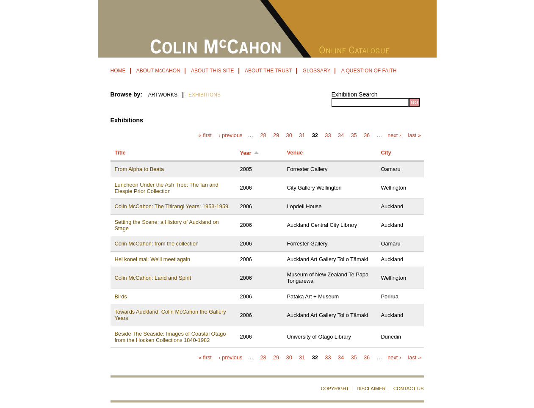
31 (302, 135)
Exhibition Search (355, 94)
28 (263, 135)
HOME (118, 71)
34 (341, 135)
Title (120, 152)
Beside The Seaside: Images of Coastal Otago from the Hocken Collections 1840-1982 (170, 337)
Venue (295, 152)
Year (249, 153)
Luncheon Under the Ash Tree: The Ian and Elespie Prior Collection (167, 188)
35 (354, 135)
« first (205, 135)
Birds (121, 296)
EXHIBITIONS (204, 95)
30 (289, 135)
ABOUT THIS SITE (212, 71)
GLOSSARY (317, 71)
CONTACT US (408, 388)
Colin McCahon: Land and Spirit (153, 278)
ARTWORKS (162, 95)
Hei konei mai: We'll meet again (153, 259)
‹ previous (230, 135)
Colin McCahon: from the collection (157, 243)
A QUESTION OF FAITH (369, 71)
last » (414, 135)
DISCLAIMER (371, 388)
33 (328, 135)
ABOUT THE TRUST (268, 71)
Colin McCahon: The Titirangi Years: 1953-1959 (172, 206)
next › (394, 135)
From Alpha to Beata (139, 169)
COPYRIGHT (335, 388)
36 (367, 135)
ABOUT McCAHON (158, 71)
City (386, 152)
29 (276, 135)
